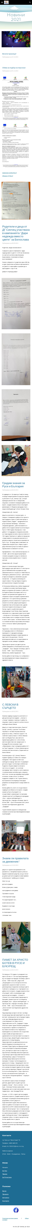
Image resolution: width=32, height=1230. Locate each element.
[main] (16, 17)
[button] (2, 2)
